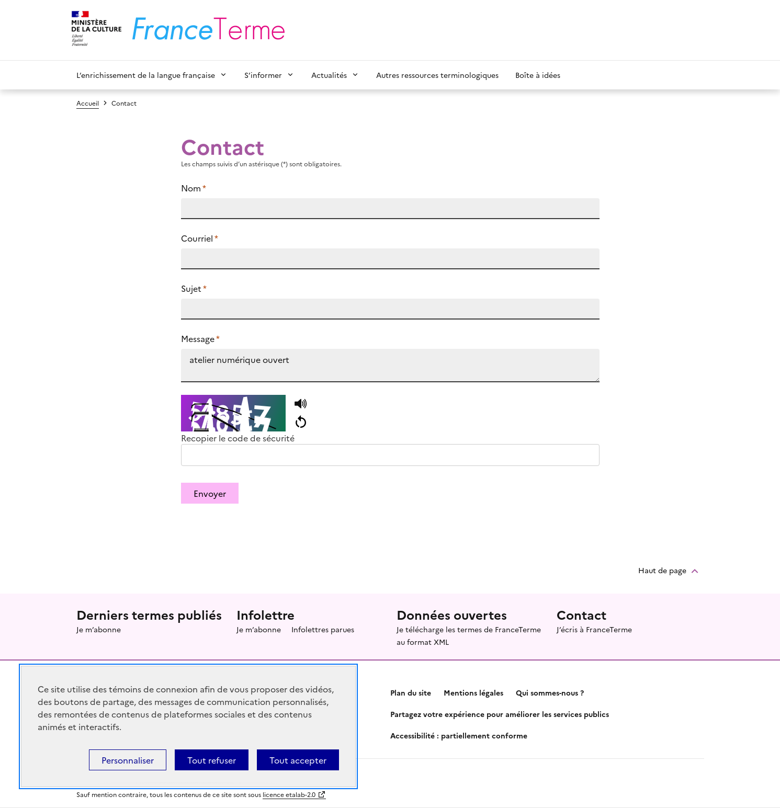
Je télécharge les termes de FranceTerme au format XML (469, 635)
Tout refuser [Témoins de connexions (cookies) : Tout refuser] (211, 760)
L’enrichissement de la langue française (145, 75)
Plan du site (410, 692)
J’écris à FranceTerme (594, 629)
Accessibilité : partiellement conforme (458, 735)
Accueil (87, 102)
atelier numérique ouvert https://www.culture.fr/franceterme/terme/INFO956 (390, 365)
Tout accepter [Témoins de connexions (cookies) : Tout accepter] (297, 760)
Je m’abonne (98, 629)
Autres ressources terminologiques (437, 75)
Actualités (329, 75)
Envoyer (210, 493)
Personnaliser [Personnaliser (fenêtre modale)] (127, 760)
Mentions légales (473, 692)
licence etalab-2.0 (289, 794)
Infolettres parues (322, 629)
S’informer (263, 75)
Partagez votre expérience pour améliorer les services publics (499, 714)
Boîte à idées (537, 75)
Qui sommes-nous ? (550, 692)
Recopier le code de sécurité (238, 437)
